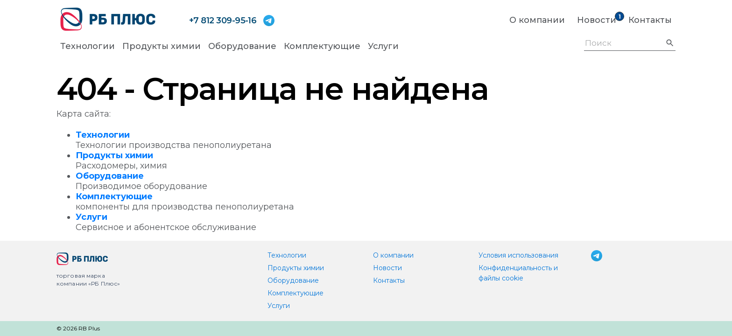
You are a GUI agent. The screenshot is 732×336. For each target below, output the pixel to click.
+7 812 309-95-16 (222, 20)
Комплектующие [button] (322, 46)
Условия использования (518, 255)
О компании (537, 20)
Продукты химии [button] (161, 46)
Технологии (103, 135)
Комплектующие (114, 196)
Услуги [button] (383, 46)
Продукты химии (114, 155)
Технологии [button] (87, 46)
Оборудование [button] (242, 46)
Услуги (91, 217)
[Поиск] (630, 44)
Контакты (650, 20)
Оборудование (110, 176)
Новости (596, 20)
